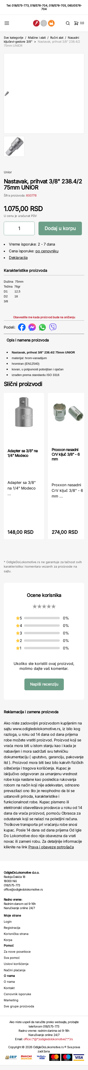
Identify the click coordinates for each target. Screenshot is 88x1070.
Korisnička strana (16, 938)
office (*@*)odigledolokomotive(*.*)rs (48, 1044)
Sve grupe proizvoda (19, 1011)
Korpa (8, 944)
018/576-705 (57, 5)
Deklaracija (18, 262)
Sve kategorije (13, 37)
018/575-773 (20, 5)
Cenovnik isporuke (17, 999)
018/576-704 (38, 5)
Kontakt (9, 992)
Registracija (12, 932)
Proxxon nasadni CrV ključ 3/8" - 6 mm (66, 459)
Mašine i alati (37, 37)
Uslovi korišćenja (16, 968)
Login (8, 926)
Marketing (11, 1005)
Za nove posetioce (17, 956)
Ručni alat (56, 37)
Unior (8, 177)
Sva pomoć (12, 962)
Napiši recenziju (44, 689)
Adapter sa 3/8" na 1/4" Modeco (23, 458)
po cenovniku (46, 255)
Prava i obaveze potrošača (51, 851)
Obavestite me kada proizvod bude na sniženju (44, 322)
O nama (9, 986)
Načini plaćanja (14, 975)
